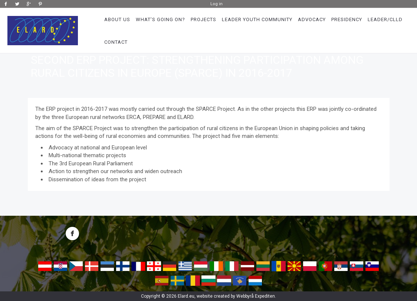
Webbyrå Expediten (255, 296)
